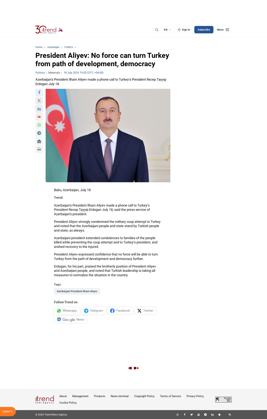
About (63, 396)
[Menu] (223, 29)
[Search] (156, 29)
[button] (39, 92)
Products (99, 396)
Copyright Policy (144, 396)
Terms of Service (170, 396)
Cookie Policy (68, 402)
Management (80, 396)
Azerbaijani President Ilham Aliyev (77, 291)
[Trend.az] (49, 30)
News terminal (120, 396)
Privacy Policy (195, 396)
